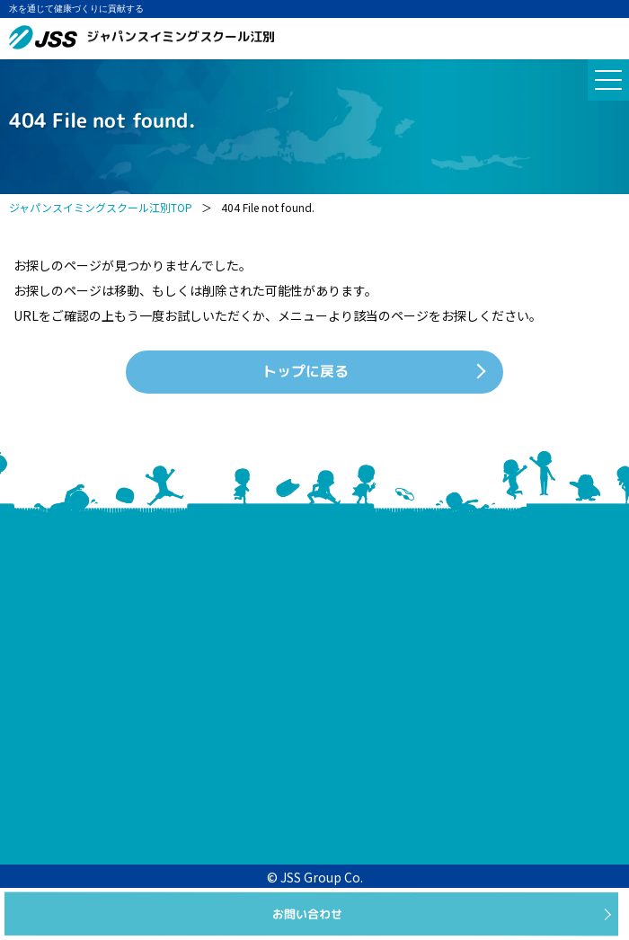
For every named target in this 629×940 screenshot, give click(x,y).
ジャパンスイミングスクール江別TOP (100, 207)
